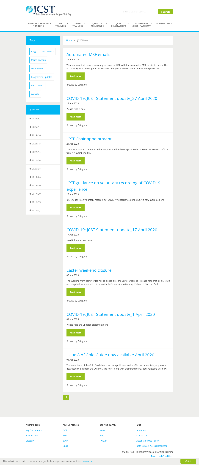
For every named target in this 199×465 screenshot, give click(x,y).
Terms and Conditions (162, 456)
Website (35, 93)
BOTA (65, 440)
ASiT (65, 435)
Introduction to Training (38, 24)
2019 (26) (35, 176)
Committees (163, 23)
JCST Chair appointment (89, 139)
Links (65, 445)
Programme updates (41, 76)
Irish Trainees (77, 24)
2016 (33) (35, 202)
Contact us (141, 435)
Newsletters (37, 68)
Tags (33, 40)
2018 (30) (35, 185)
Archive (34, 110)
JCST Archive (32, 435)
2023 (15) (35, 143)
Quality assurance (97, 24)
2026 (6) (35, 118)
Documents (48, 51)
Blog (33, 51)
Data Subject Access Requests (151, 445)
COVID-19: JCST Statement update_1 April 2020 (110, 314)
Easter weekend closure (89, 270)
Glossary (30, 440)
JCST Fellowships (118, 24)
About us (141, 430)
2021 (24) (35, 160)
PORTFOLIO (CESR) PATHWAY (142, 24)
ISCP (65, 430)
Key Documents (34, 430)
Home (69, 40)
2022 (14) (35, 151)
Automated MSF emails (88, 54)
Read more (75, 76)
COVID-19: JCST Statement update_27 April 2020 (111, 98)
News (102, 430)
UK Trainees (60, 24)
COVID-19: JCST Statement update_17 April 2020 (111, 230)
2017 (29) (35, 193)
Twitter (103, 440)
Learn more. (88, 461)
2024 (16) (35, 135)
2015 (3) (35, 210)
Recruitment (37, 85)
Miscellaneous (38, 59)
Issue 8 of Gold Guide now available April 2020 (110, 355)
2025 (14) (35, 126)
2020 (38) (35, 168)
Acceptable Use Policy (147, 440)
